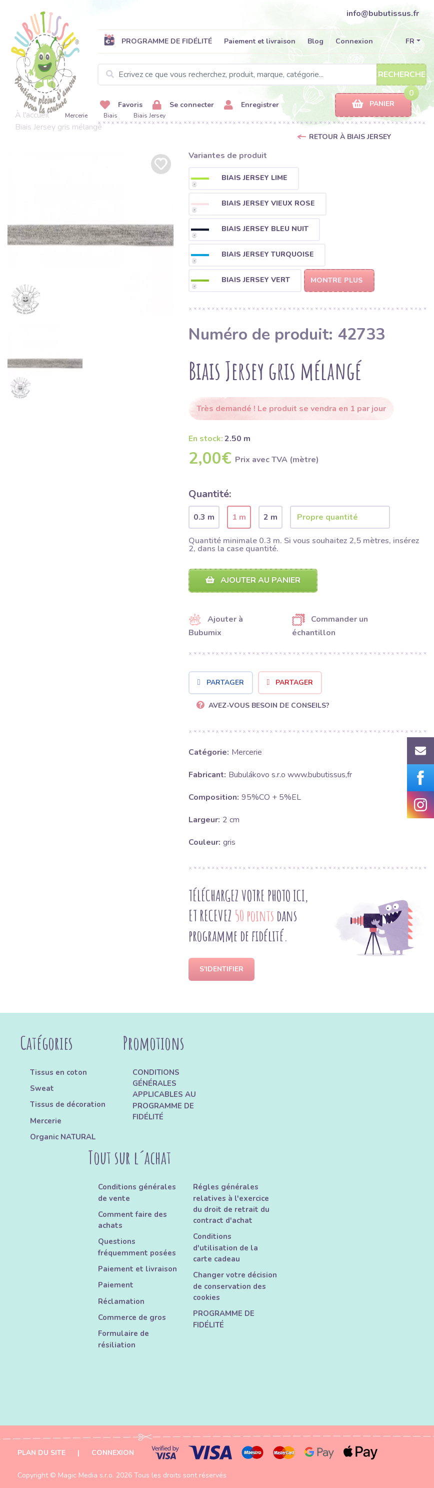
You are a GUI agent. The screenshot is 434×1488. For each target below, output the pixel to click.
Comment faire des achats (132, 1219)
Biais (111, 116)
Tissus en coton (58, 1072)
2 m (271, 517)
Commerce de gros (132, 1317)
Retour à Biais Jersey (350, 137)
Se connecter (183, 105)
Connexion (354, 41)
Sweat (42, 1088)
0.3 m (204, 517)
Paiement (116, 1285)
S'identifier (222, 969)
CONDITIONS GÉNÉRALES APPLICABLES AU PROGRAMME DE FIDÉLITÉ (164, 1094)
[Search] (262, 75)
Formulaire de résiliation (123, 1338)
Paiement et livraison (260, 41)
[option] (91, 235)
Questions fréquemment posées (137, 1246)
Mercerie (76, 116)
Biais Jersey (150, 116)
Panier (373, 104)
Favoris (121, 105)
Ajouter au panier (253, 580)
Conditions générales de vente (137, 1192)
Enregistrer (251, 105)
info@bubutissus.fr (382, 13)
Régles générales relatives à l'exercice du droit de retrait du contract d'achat (231, 1203)
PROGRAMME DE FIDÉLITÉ (158, 41)
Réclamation (121, 1301)
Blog (316, 41)
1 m (239, 517)
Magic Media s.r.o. (86, 1475)
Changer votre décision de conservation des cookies (235, 1286)
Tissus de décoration (68, 1104)
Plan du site (42, 1452)
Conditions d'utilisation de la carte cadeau (225, 1247)
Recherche (402, 74)
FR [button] (410, 41)
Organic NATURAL (63, 1137)
